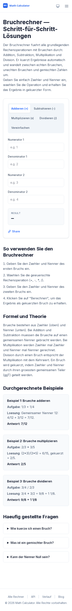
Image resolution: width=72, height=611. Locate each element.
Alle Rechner (16, 596)
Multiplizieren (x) (22, 118)
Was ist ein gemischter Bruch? (32, 543)
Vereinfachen (20, 127)
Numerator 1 (16, 139)
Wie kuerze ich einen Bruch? (31, 528)
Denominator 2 (18, 191)
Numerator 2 (16, 175)
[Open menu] (66, 6)
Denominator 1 (17, 156)
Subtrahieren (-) (44, 108)
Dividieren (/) (48, 118)
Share (14, 231)
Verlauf (46, 596)
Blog (61, 596)
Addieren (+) (19, 108)
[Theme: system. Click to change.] (57, 6)
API (33, 596)
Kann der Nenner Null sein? (30, 557)
